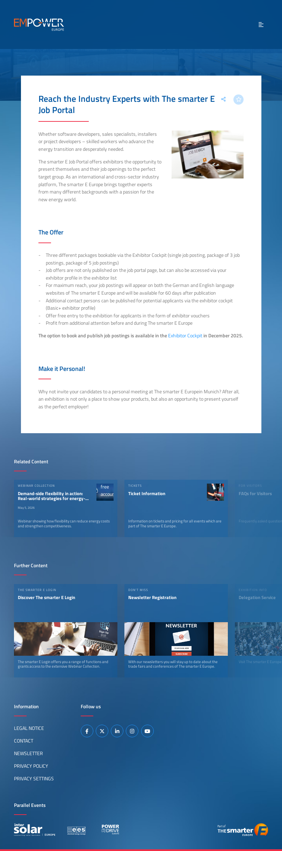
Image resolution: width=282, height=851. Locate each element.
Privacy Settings (34, 778)
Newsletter (28, 753)
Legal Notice (29, 728)
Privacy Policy (31, 766)
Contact (23, 741)
